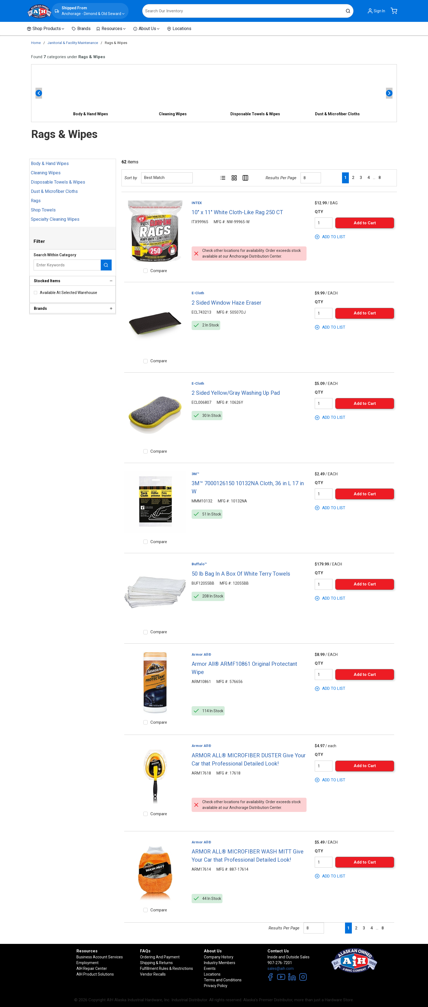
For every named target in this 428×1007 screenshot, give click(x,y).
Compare (158, 270)
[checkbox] (35, 292)
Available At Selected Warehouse (68, 292)
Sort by (130, 177)
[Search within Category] (106, 265)
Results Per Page (281, 177)
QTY (319, 211)
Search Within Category (55, 255)
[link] (334, 177)
